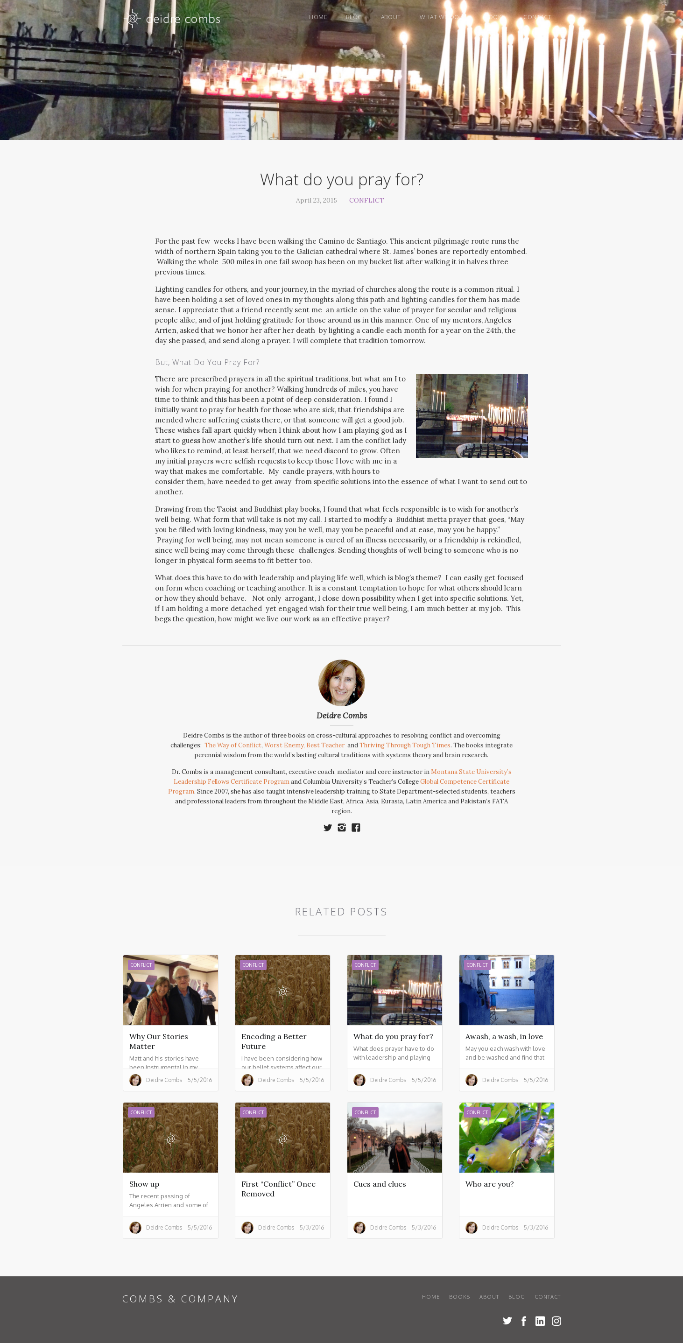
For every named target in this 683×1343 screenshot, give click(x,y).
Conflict (366, 200)
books (495, 17)
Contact (537, 17)
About (391, 17)
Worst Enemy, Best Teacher (305, 745)
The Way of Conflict (232, 745)
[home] (172, 21)
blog (354, 17)
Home (318, 17)
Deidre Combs (342, 715)
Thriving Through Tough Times (405, 745)
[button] (442, 17)
